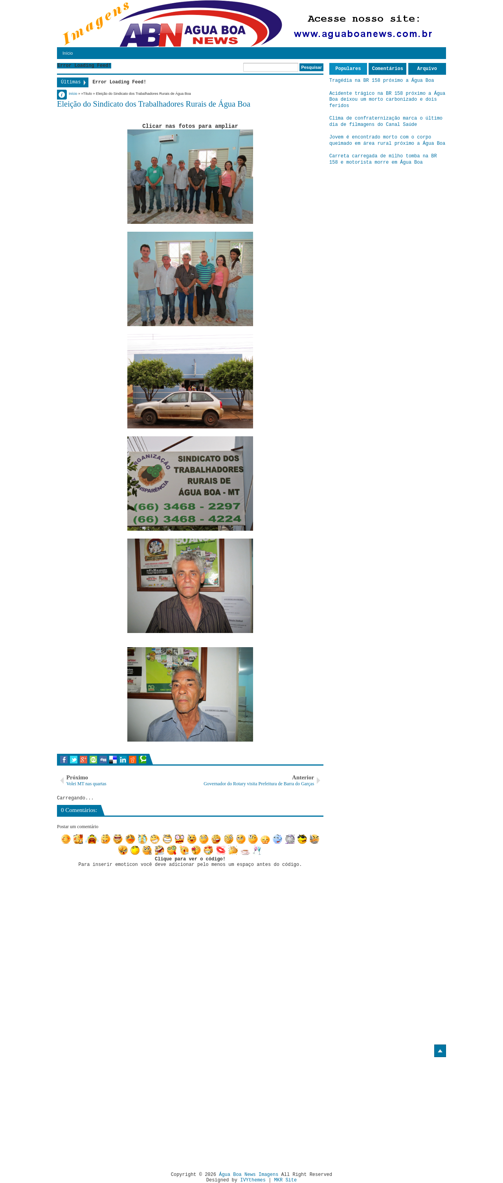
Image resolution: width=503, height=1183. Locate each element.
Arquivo (427, 69)
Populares (348, 69)
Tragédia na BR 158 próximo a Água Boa (381, 80)
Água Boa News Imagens (248, 1174)
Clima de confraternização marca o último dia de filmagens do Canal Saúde (385, 121)
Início (67, 53)
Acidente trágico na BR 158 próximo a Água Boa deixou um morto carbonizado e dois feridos (387, 100)
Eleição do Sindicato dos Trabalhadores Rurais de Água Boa (154, 104)
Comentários (387, 69)
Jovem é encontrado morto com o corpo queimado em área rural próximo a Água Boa (387, 140)
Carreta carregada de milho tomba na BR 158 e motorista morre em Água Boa (383, 159)
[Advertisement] (123, 1111)
